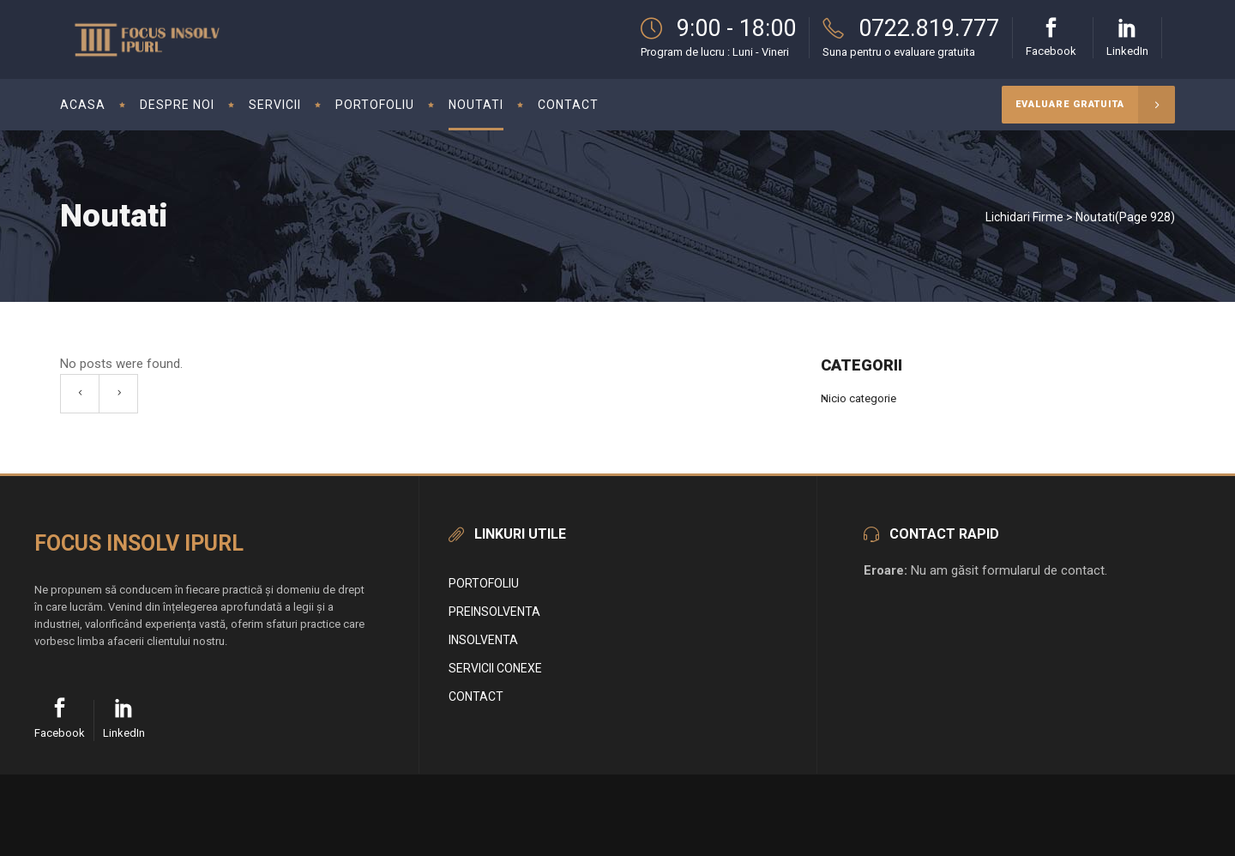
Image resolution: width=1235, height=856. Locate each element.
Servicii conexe (495, 668)
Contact (476, 696)
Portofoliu (484, 583)
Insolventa (483, 640)
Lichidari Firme (1024, 217)
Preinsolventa (494, 611)
